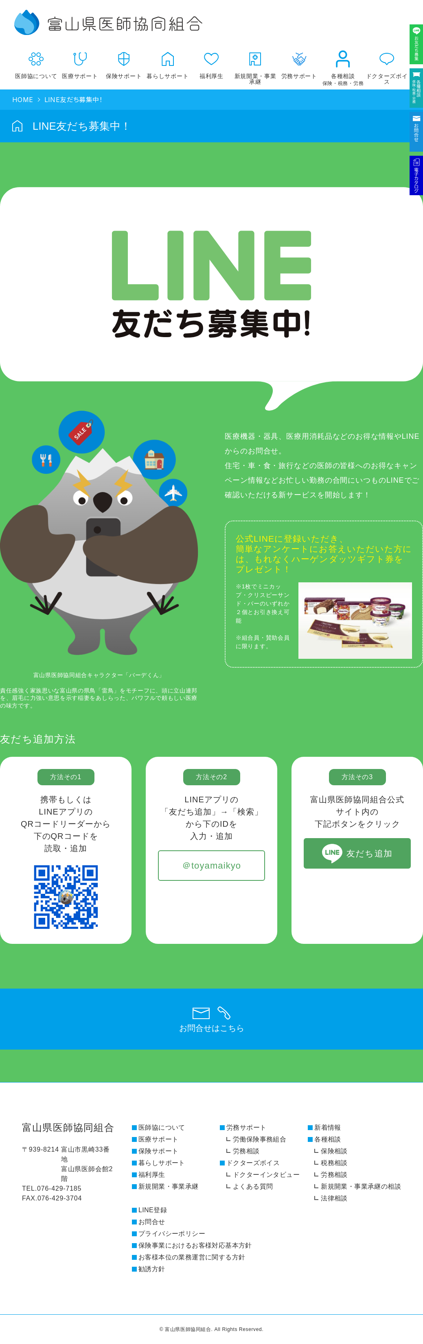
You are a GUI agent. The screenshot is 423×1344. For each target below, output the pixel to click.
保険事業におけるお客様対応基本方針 (195, 1245)
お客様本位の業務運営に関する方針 (191, 1257)
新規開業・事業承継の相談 (361, 1186)
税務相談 (334, 1162)
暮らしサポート (168, 62)
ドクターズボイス (387, 65)
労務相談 (246, 1151)
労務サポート (246, 1127)
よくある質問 (253, 1186)
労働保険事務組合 (259, 1139)
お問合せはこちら (211, 1028)
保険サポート (124, 62)
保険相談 (334, 1151)
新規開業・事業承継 (255, 65)
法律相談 (334, 1198)
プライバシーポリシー (171, 1233)
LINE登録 (152, 1210)
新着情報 (327, 1127)
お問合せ (151, 1221)
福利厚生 (212, 62)
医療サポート (80, 62)
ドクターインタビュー (266, 1174)
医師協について (36, 62)
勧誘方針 (151, 1269)
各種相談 (343, 65)
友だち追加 (369, 853)
